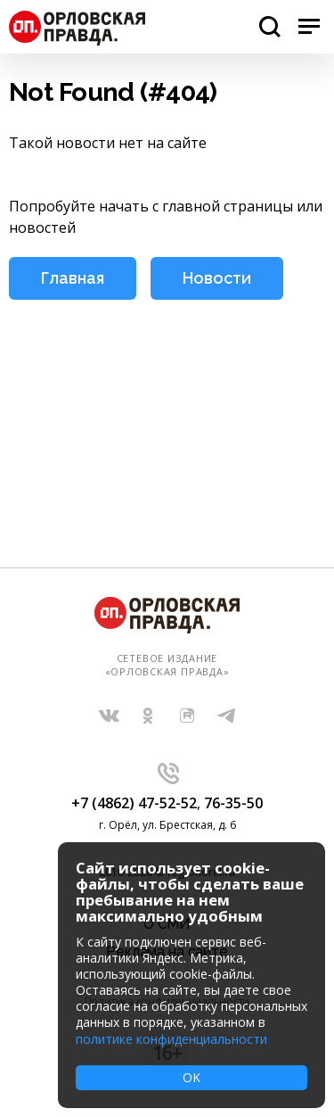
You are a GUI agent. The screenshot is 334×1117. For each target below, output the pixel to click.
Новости (217, 278)
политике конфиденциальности (171, 1038)
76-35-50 (233, 803)
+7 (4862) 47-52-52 (134, 803)
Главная (72, 278)
